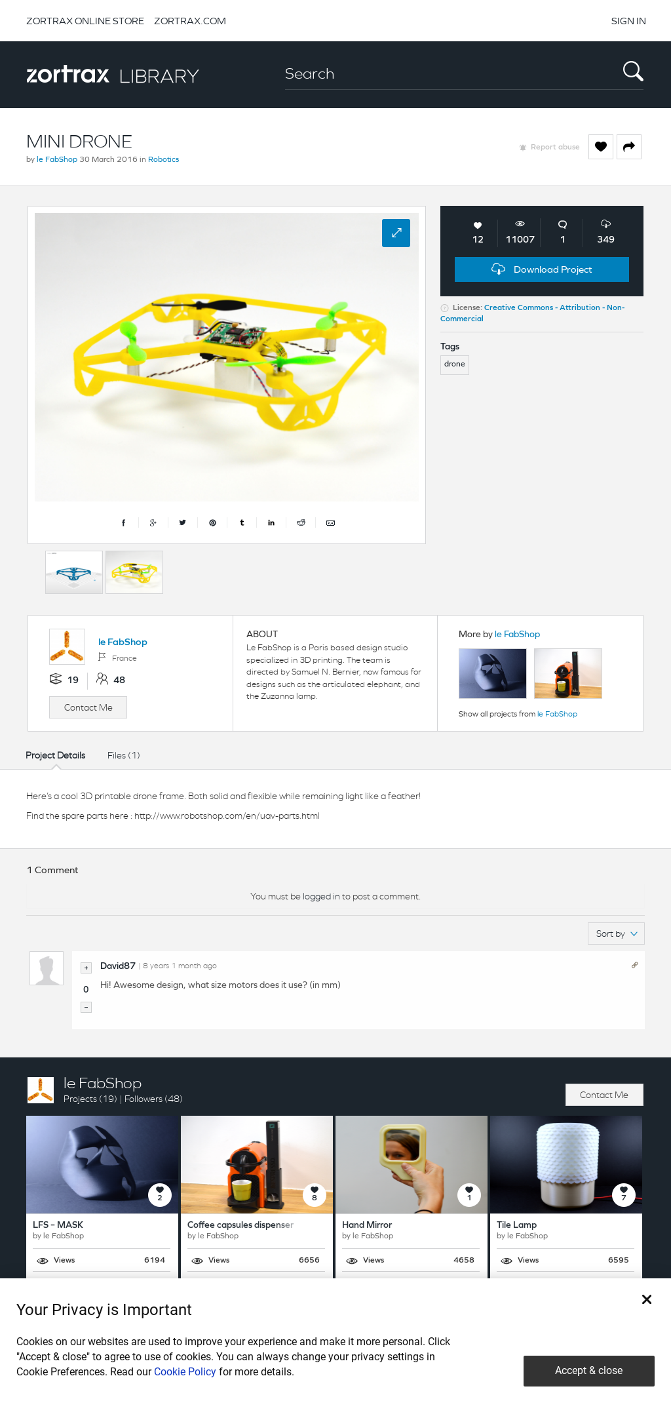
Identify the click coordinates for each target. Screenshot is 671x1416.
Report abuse (555, 147)
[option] (74, 572)
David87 (118, 967)
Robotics (163, 160)
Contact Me (88, 707)
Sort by (617, 933)
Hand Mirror (367, 1225)
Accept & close (589, 1370)
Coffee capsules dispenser (240, 1225)
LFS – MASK (58, 1225)
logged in (321, 896)
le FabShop (57, 160)
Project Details (55, 755)
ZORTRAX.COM (190, 20)
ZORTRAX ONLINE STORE (85, 20)
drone (454, 364)
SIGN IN (628, 20)
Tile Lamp (517, 1225)
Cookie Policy (185, 1372)
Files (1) (123, 755)
